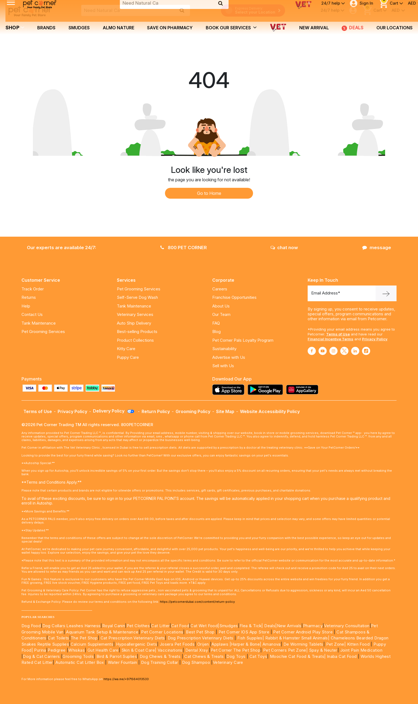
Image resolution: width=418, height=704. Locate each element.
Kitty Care (126, 348)
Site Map (225, 411)
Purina (40, 650)
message (376, 247)
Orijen (203, 644)
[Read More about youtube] (323, 351)
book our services (231, 27)
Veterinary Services (135, 314)
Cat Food (180, 625)
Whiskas (76, 650)
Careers (219, 288)
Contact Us (32, 314)
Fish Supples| (250, 637)
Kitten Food (358, 644)
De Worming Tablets (303, 644)
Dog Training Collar (159, 662)
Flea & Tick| (251, 625)
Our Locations (394, 27)
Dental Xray (197, 650)
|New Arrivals (288, 625)
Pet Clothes (138, 625)
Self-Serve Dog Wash (137, 297)
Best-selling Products (137, 331)
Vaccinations (170, 650)
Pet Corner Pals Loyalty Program (242, 340)
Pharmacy (313, 625)
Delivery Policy (114, 411)
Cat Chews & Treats (204, 656)
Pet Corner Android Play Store (302, 632)
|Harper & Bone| (245, 644)
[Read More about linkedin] (355, 351)
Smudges (79, 27)
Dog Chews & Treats (160, 656)
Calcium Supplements (92, 644)
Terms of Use (338, 334)
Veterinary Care (228, 662)
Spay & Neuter (323, 650)
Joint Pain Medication (361, 650)
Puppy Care (128, 357)
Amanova (272, 644)
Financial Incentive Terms (330, 339)
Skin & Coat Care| (139, 650)
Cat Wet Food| (205, 625)
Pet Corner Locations (161, 632)
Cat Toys (258, 656)
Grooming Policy (193, 411)
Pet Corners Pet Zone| (285, 650)
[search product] (182, 10)
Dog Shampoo (196, 662)
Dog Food (31, 625)
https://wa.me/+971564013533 (126, 679)
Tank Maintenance (38, 323)
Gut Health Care (103, 650)
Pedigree (56, 650)
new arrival (314, 27)
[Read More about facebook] (312, 351)
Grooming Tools (78, 656)
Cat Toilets (58, 637)
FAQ (216, 323)
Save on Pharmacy (170, 27)
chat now (284, 247)
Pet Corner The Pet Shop (235, 650)
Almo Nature (118, 27)
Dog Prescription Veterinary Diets (201, 637)
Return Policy (156, 411)
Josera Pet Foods (176, 644)
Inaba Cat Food (342, 656)
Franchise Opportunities (234, 297)
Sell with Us (223, 365)
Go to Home (209, 193)
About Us (221, 306)
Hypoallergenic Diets (136, 644)
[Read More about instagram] (333, 351)
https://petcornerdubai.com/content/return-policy (197, 602)
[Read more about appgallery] (303, 389)
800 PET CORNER (183, 247)
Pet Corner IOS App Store (244, 632)
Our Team (221, 314)
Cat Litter (160, 625)
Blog (216, 331)
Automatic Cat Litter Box (79, 662)
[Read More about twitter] (344, 351)
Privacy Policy (375, 339)
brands (46, 27)
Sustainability (224, 348)
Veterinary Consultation (346, 625)
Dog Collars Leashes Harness (71, 625)
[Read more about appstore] (229, 389)
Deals (352, 27)
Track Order (32, 288)
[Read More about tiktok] (366, 351)
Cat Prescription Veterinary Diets (133, 637)
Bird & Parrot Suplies (116, 656)
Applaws (219, 644)
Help (25, 306)
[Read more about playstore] (266, 389)
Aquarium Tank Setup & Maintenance (102, 632)
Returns (28, 297)
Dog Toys (235, 656)
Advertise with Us (228, 357)
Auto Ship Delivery (134, 323)
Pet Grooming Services (43, 331)
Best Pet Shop (201, 632)
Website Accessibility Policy (270, 411)
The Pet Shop (84, 637)
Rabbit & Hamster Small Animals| (298, 637)
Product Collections (135, 340)
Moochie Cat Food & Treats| (298, 656)
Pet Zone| (336, 644)
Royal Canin (113, 625)
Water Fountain (123, 662)
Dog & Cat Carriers (41, 656)
